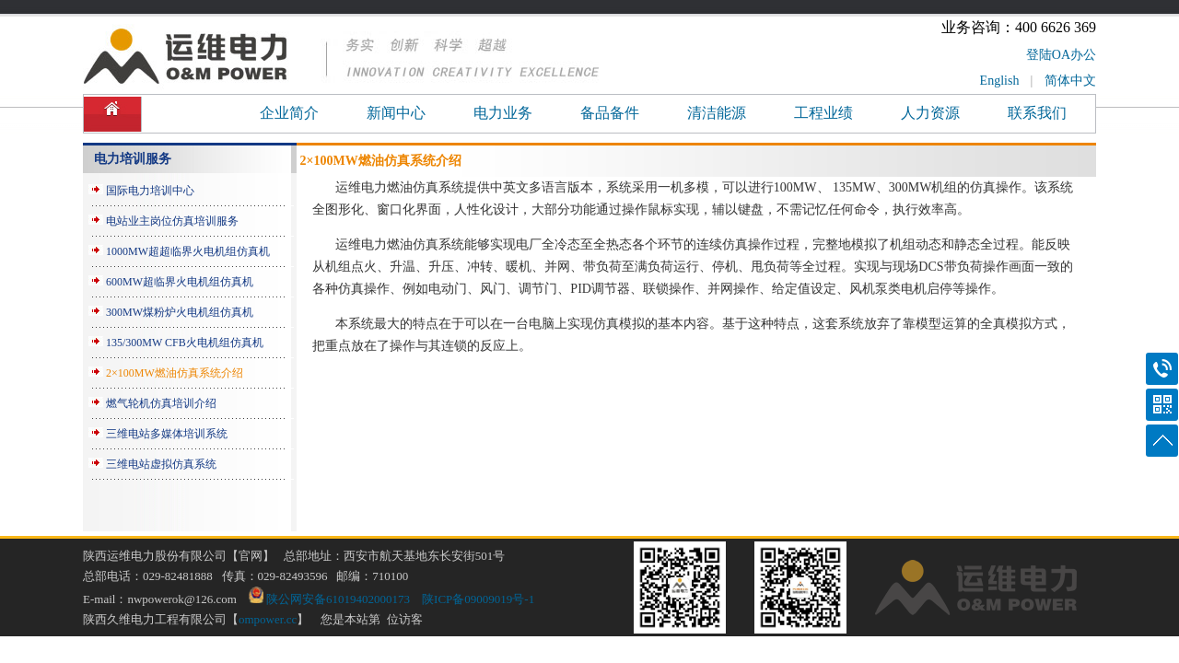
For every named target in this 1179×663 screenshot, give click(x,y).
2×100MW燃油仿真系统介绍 (174, 372)
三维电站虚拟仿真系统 (161, 464)
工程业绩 (823, 113)
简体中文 (1070, 80)
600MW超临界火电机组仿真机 (179, 281)
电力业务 (502, 113)
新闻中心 (396, 113)
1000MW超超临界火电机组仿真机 (188, 251)
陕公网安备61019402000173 (329, 599)
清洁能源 (716, 113)
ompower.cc (268, 619)
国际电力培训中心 (150, 190)
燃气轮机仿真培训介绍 (161, 403)
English (1000, 80)
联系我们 (1037, 113)
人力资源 (930, 113)
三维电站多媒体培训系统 (167, 433)
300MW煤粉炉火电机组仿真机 (179, 312)
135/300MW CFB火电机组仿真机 (184, 342)
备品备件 (609, 113)
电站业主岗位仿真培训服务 (172, 221)
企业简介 (289, 113)
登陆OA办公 (1061, 55)
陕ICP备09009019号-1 (478, 599)
